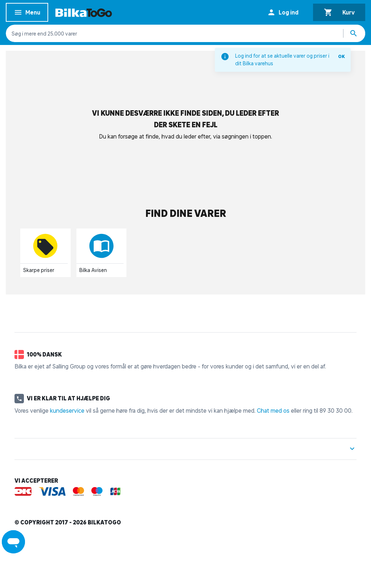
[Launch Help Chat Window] (13, 541)
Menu (27, 13)
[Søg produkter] (354, 33)
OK (341, 56)
